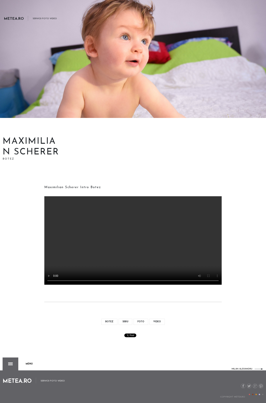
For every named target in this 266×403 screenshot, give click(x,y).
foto (140, 322)
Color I (249, 394)
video (157, 322)
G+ (255, 386)
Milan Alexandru (242, 369)
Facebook (243, 386)
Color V (262, 394)
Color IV (259, 394)
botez (109, 322)
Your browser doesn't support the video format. (133, 240)
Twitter (249, 386)
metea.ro (239, 397)
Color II (252, 394)
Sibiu (125, 322)
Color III (256, 394)
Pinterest (260, 386)
